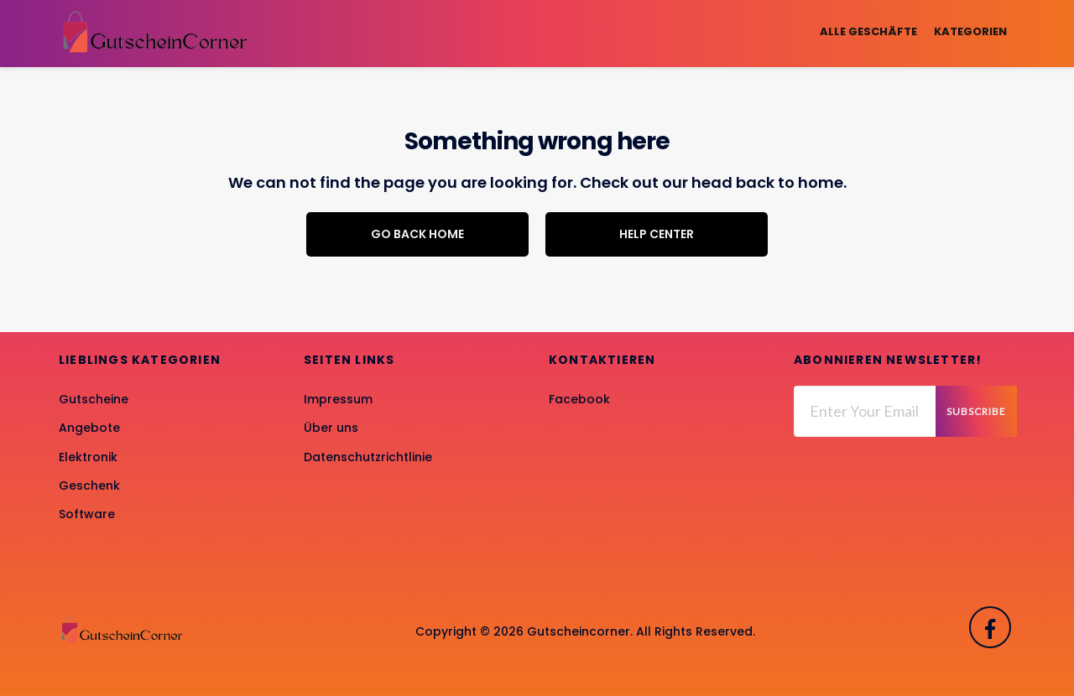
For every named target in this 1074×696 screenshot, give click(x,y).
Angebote (89, 427)
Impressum (338, 399)
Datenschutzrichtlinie (368, 457)
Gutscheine (93, 399)
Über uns (331, 427)
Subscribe (976, 411)
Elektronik (88, 457)
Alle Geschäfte (868, 31)
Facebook (579, 399)
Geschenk (89, 485)
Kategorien (970, 31)
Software (87, 514)
